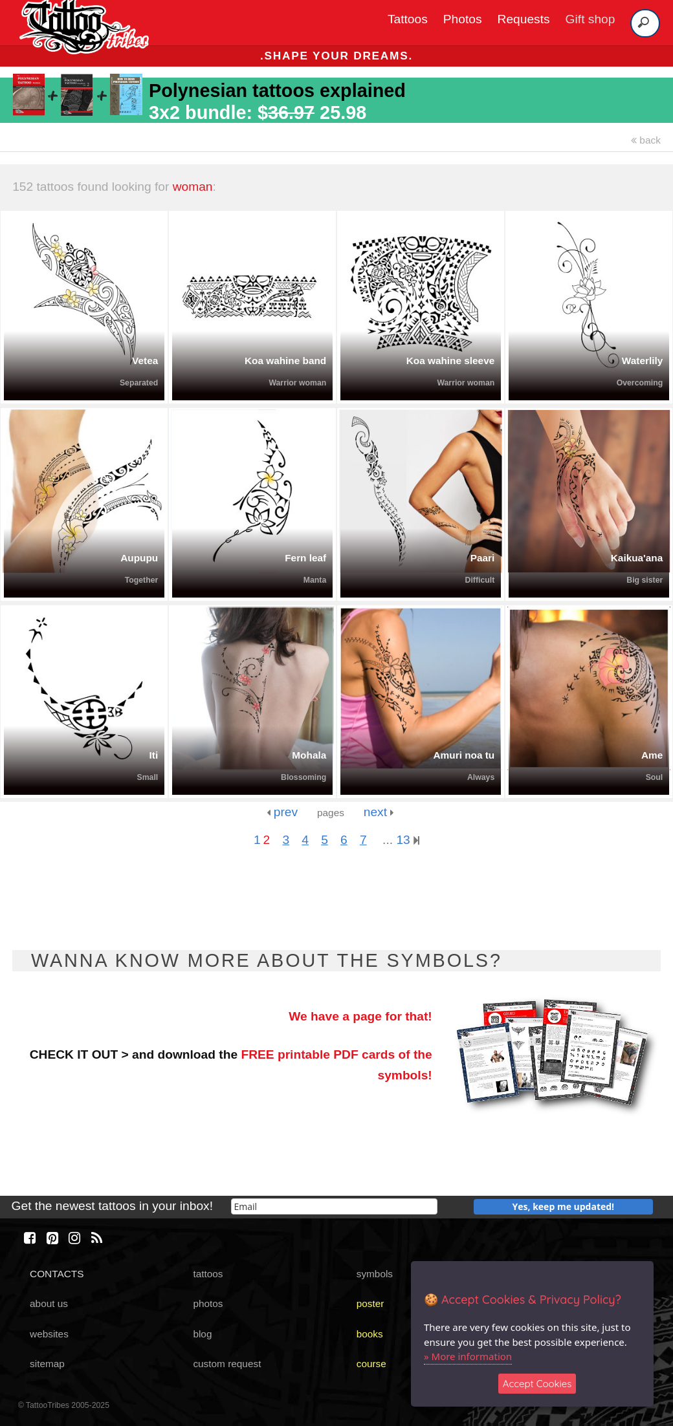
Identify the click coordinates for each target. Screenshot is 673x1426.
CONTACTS (56, 1273)
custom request (227, 1363)
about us (49, 1303)
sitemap (47, 1363)
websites (49, 1333)
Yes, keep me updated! (564, 1206)
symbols (375, 1273)
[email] (334, 1206)
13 (407, 840)
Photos (462, 19)
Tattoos (408, 19)
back (646, 140)
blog (202, 1333)
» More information (468, 1356)
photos (208, 1303)
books (370, 1333)
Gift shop (590, 19)
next (379, 812)
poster (370, 1303)
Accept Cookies (537, 1383)
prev (282, 812)
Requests (524, 19)
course (371, 1363)
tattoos (208, 1273)
